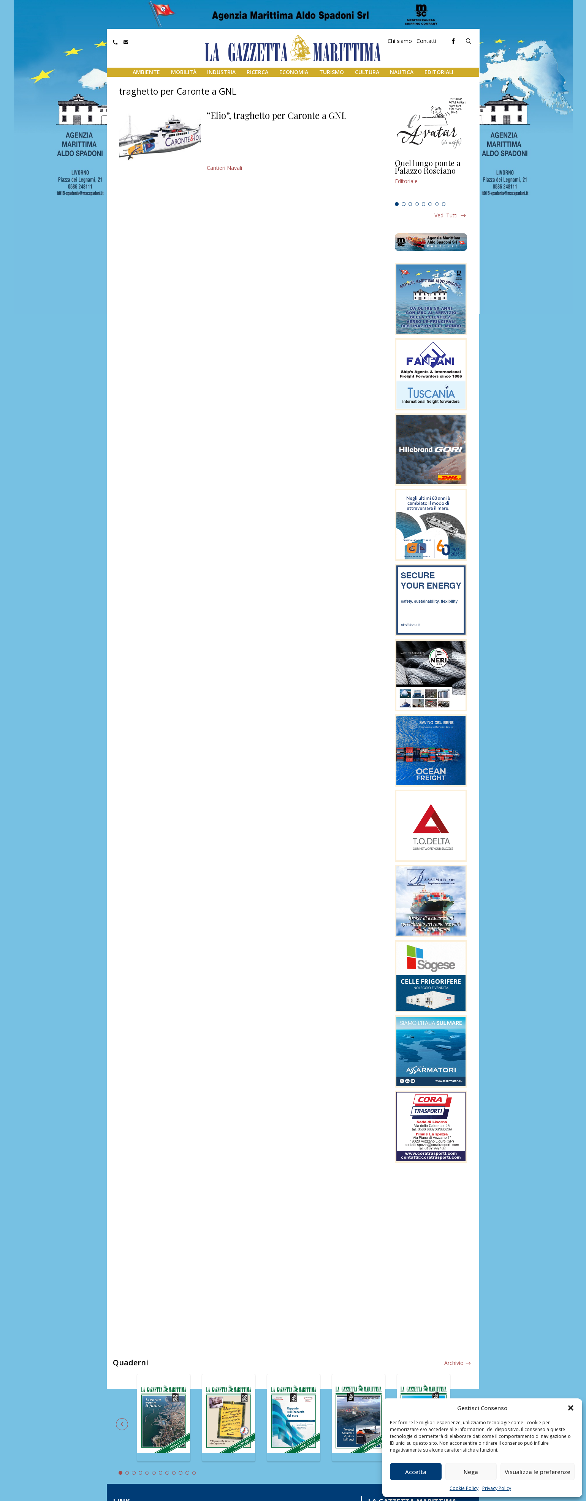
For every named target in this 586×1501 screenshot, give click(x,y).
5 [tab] (424, 204)
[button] (571, 1408)
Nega (471, 1472)
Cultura (367, 72)
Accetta (415, 1472)
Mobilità (183, 72)
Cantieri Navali (224, 167)
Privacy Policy (496, 1488)
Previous (122, 1424)
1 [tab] (397, 204)
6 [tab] (430, 204)
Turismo (331, 72)
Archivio (454, 1362)
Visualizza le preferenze (537, 1472)
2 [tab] (403, 204)
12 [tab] (194, 1473)
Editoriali (438, 72)
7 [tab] (437, 204)
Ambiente (146, 72)
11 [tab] (187, 1473)
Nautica (401, 72)
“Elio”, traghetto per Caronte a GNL (277, 115)
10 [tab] (180, 1473)
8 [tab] (444, 204)
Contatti (426, 40)
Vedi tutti (446, 215)
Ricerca (257, 72)
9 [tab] (174, 1473)
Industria (221, 72)
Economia (293, 72)
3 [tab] (410, 204)
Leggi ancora (431, 179)
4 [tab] (417, 204)
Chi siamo (400, 40)
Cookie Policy (464, 1488)
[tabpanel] (431, 179)
